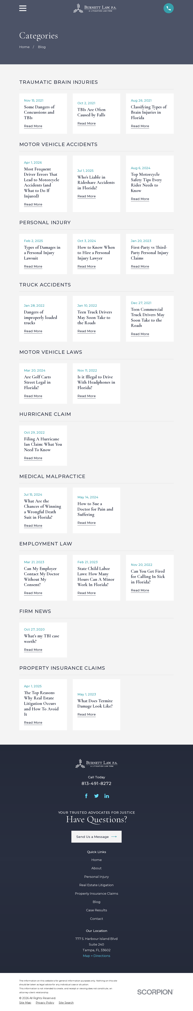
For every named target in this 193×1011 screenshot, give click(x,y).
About (96, 868)
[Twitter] (96, 796)
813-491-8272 (97, 783)
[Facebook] (86, 796)
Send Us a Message (96, 836)
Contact (96, 919)
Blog (96, 902)
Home (96, 860)
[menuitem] (25, 1002)
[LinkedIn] (106, 796)
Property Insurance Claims (96, 893)
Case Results (96, 910)
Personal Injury (96, 877)
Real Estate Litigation (96, 885)
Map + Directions (96, 956)
